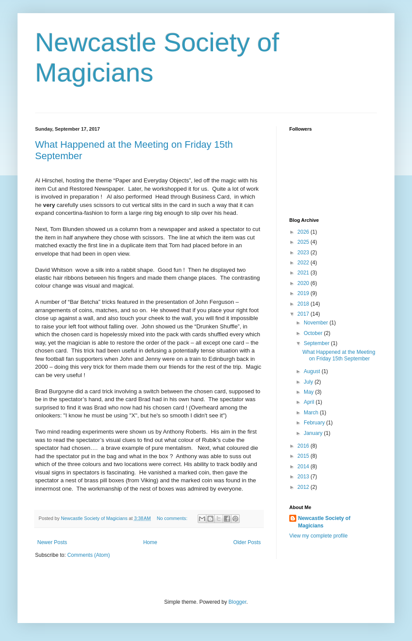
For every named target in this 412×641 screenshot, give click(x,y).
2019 (304, 293)
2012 (304, 487)
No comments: (173, 518)
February (315, 423)
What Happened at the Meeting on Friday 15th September (338, 355)
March (312, 413)
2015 (304, 456)
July (309, 382)
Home (150, 542)
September (317, 343)
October (314, 333)
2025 (304, 242)
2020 (304, 283)
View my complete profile (318, 536)
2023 (304, 252)
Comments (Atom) (88, 555)
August (313, 371)
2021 (304, 273)
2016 (304, 446)
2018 (304, 304)
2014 (304, 466)
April (310, 402)
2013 (304, 477)
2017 (304, 314)
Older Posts (247, 542)
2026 (304, 232)
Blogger (237, 602)
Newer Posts (52, 542)
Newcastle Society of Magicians (324, 522)
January (314, 433)
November (317, 323)
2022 (304, 263)
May (309, 392)
